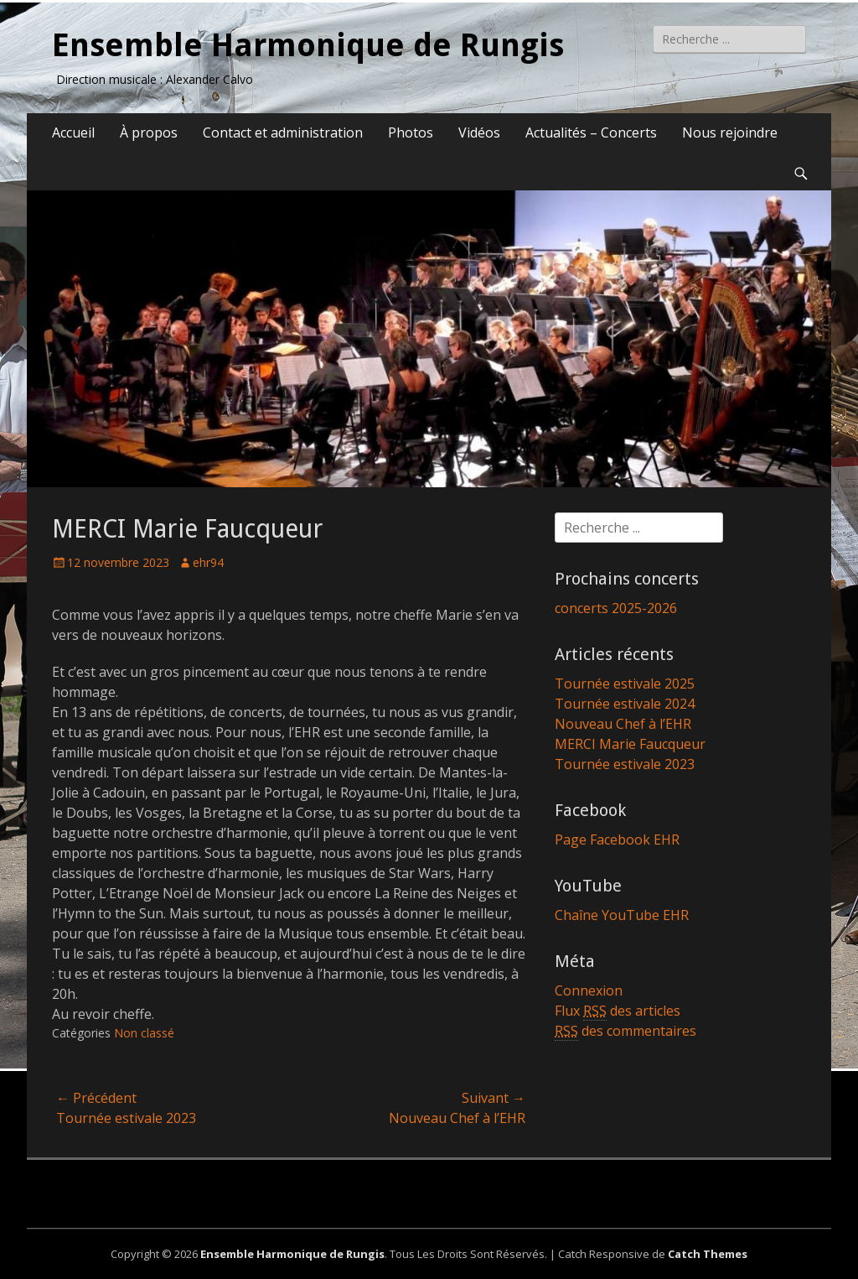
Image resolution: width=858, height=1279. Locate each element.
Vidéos (479, 132)
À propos (149, 132)
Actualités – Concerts (591, 132)
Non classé (144, 1033)
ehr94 (208, 562)
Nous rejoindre (730, 132)
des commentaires (625, 1031)
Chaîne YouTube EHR (622, 915)
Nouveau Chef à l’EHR (623, 724)
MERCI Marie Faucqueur (630, 744)
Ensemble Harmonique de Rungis (308, 45)
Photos (410, 132)
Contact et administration (283, 132)
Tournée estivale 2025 (625, 683)
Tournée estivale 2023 (625, 764)
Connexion (589, 990)
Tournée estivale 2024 (625, 703)
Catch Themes (707, 1253)
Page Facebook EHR (617, 839)
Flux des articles (617, 1011)
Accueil (73, 132)
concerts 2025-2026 (616, 608)
